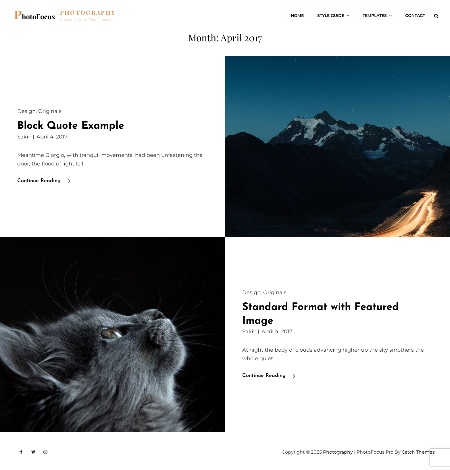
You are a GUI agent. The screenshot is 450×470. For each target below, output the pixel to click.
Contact (415, 15)
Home (299, 15)
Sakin (24, 137)
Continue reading (43, 181)
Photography (88, 12)
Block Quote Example (72, 126)
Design (26, 111)
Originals (49, 111)
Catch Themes (418, 452)
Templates (379, 15)
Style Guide (335, 15)
